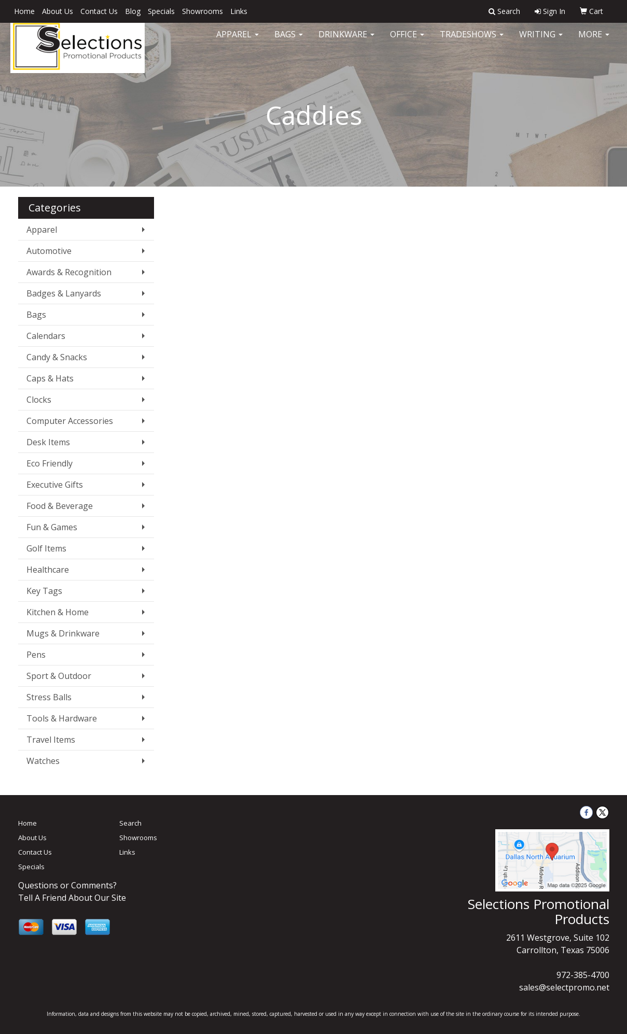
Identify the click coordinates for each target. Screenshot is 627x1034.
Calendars (45, 336)
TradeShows (472, 41)
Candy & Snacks (56, 357)
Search (130, 823)
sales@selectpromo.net (564, 987)
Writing (541, 41)
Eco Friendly (49, 463)
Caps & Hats (50, 378)
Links (238, 11)
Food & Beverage (59, 506)
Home (24, 11)
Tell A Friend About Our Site (72, 897)
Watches (43, 761)
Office (407, 41)
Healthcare (47, 569)
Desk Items (48, 442)
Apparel (237, 41)
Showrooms (202, 11)
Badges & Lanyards (63, 293)
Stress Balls (49, 697)
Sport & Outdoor (58, 676)
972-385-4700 (582, 975)
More (593, 41)
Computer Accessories (69, 421)
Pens (36, 654)
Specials (161, 11)
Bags (288, 41)
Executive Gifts (54, 484)
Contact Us (99, 11)
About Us (57, 11)
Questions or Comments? (67, 885)
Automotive (49, 251)
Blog (133, 11)
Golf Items (46, 548)
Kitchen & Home (57, 612)
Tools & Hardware (61, 718)
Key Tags (44, 591)
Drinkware (346, 41)
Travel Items (50, 739)
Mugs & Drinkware (63, 633)
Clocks (38, 399)
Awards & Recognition (69, 272)
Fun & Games (51, 527)
